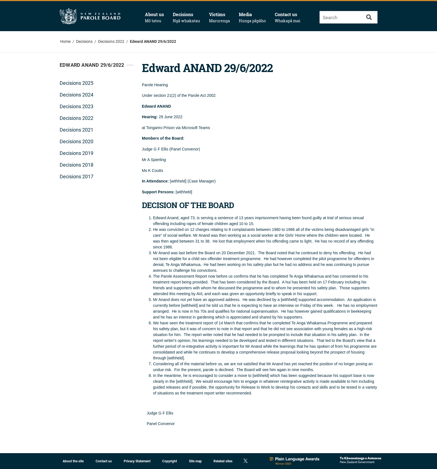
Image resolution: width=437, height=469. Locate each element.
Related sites (222, 461)
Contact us (287, 17)
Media (252, 17)
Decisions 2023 (76, 106)
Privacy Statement (137, 461)
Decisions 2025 (76, 83)
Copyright (169, 461)
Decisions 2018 (76, 165)
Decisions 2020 (76, 141)
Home (65, 41)
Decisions (186, 17)
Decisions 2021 (76, 130)
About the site (73, 461)
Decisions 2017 (76, 176)
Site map (195, 461)
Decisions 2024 (76, 95)
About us (154, 17)
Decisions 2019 (76, 153)
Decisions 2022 (111, 41)
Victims (219, 17)
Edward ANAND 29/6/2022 (153, 41)
